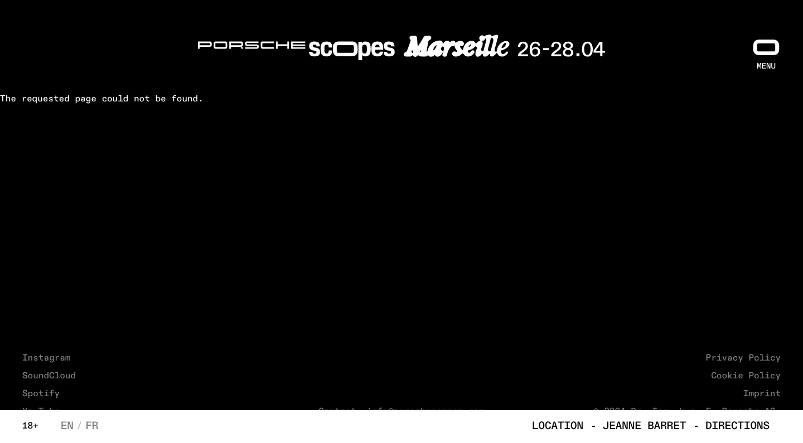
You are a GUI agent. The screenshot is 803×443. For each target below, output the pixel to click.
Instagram (46, 358)
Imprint (762, 394)
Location (557, 426)
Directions (737, 426)
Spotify (41, 394)
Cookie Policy (746, 376)
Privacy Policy (743, 358)
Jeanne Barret (644, 426)
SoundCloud (49, 376)
